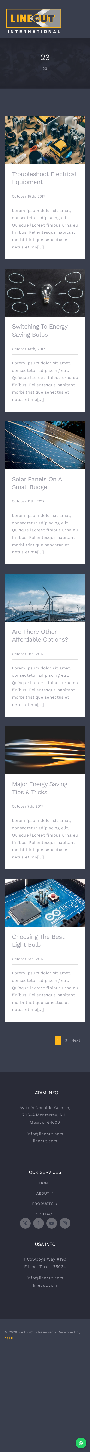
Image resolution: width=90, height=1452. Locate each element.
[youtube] (51, 1223)
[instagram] (65, 1223)
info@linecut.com (45, 1133)
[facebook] (38, 1223)
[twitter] (25, 1223)
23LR (9, 1338)
